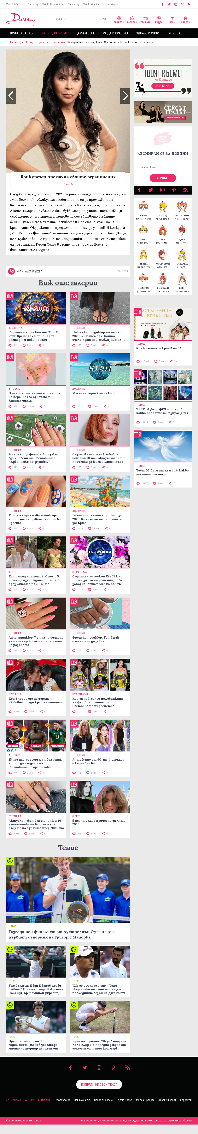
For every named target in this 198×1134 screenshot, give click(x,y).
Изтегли (162, 89)
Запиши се (162, 182)
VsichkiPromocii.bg (53, 4)
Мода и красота (115, 33)
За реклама (13, 1109)
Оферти (185, 19)
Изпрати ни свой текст (99, 1094)
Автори (29, 1109)
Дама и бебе (85, 33)
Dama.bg (33, 4)
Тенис (68, 857)
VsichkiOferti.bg (14, 4)
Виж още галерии (68, 292)
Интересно (57, 42)
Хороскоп (176, 33)
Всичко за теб (21, 33)
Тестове (145, 19)
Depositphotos (62, 1109)
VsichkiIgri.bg (112, 4)
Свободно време (54, 33)
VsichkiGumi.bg (91, 4)
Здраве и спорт (148, 33)
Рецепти (119, 19)
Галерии (132, 19)
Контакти (44, 1109)
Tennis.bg (73, 4)
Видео (159, 19)
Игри (172, 19)
